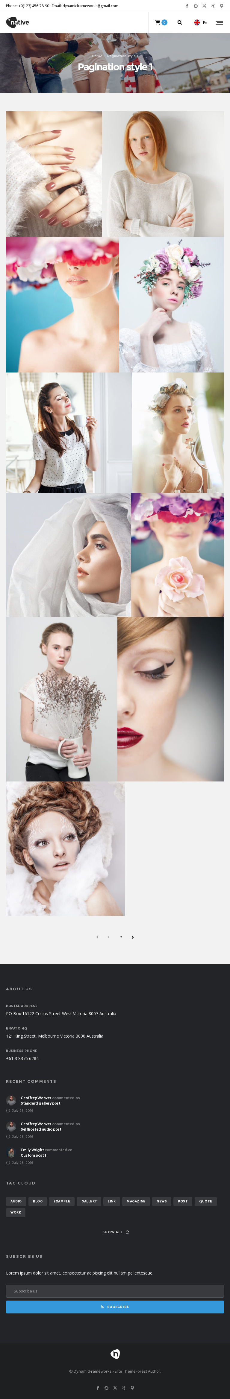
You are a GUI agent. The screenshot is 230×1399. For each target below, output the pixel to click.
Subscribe (115, 1307)
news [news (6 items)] (162, 1201)
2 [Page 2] (121, 937)
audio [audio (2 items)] (16, 1201)
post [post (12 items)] (183, 1201)
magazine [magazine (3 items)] (136, 1201)
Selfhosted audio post (41, 1129)
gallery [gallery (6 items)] (89, 1201)
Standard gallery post (40, 1103)
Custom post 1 (33, 1155)
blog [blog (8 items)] (38, 1201)
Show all (115, 1232)
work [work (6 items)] (15, 1212)
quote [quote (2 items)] (205, 1201)
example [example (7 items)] (62, 1201)
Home (97, 56)
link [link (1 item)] (112, 1201)
